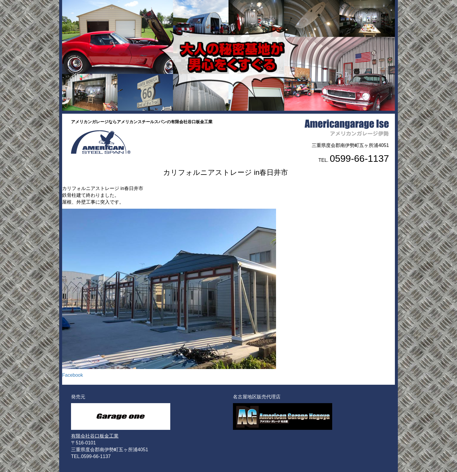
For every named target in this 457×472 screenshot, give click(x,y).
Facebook (72, 375)
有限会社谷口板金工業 (95, 435)
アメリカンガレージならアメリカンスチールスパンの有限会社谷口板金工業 (141, 121)
